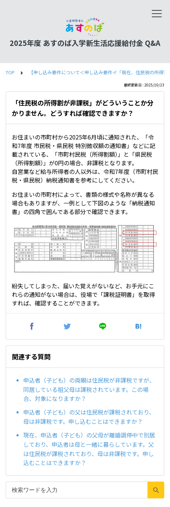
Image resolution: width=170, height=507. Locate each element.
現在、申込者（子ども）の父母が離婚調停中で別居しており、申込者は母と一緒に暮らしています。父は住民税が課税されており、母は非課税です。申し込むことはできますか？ (89, 449)
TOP (10, 72)
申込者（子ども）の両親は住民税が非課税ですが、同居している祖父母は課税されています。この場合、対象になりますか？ (89, 389)
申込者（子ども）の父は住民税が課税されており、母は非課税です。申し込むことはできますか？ (89, 417)
